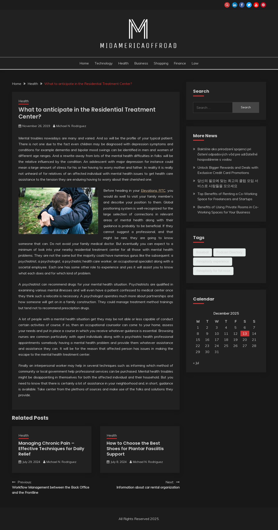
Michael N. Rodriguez (71, 126)
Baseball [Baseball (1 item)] (202, 252)
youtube (256, 5)
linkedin (234, 5)
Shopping (161, 63)
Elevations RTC (153, 190)
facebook (242, 5)
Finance (180, 63)
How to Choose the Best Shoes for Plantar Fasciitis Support (135, 448)
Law (195, 63)
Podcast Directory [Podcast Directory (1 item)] (229, 252)
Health (123, 63)
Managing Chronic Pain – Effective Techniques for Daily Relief (51, 448)
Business (141, 63)
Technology (103, 63)
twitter (249, 5)
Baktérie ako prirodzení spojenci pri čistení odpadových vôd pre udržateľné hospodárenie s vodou (227, 154)
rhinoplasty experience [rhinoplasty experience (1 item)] (212, 261)
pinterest (263, 5)
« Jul (196, 363)
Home (84, 63)
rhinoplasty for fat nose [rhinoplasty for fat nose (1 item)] (213, 271)
